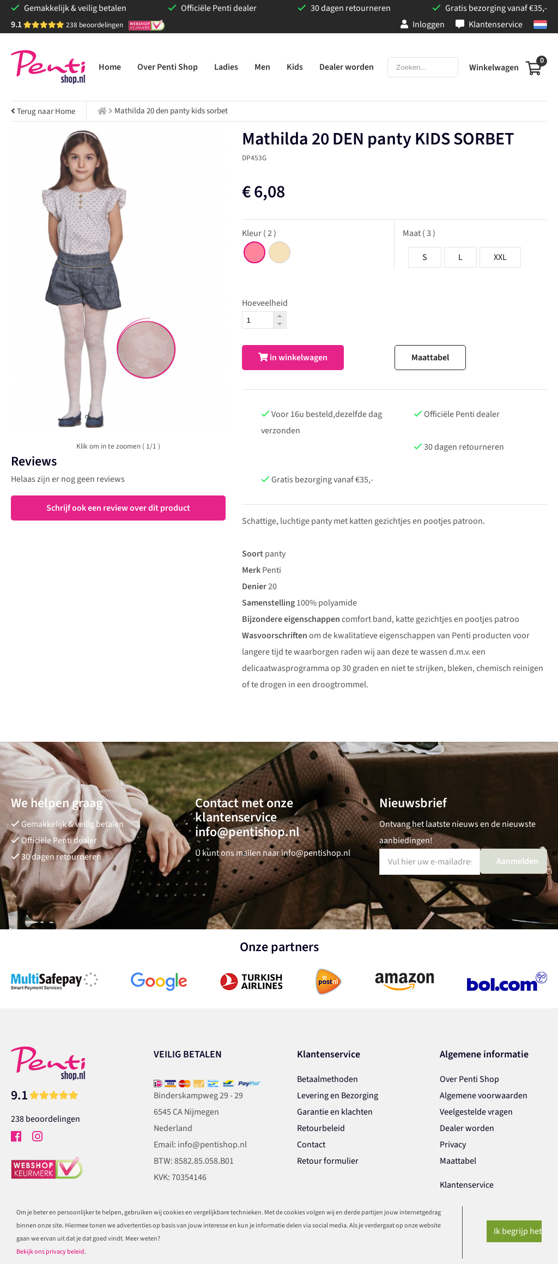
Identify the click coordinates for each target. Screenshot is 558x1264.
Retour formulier (328, 1161)
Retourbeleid (321, 1128)
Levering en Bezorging (337, 1096)
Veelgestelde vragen (476, 1112)
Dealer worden (467, 1128)
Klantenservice (489, 25)
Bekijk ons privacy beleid (50, 1251)
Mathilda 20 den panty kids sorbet (171, 111)
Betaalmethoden (327, 1079)
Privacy (453, 1145)
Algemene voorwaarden (483, 1096)
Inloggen (423, 25)
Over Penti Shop (469, 1079)
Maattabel (430, 358)
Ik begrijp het (518, 1231)
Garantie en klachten (335, 1112)
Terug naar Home (43, 111)
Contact (311, 1145)
